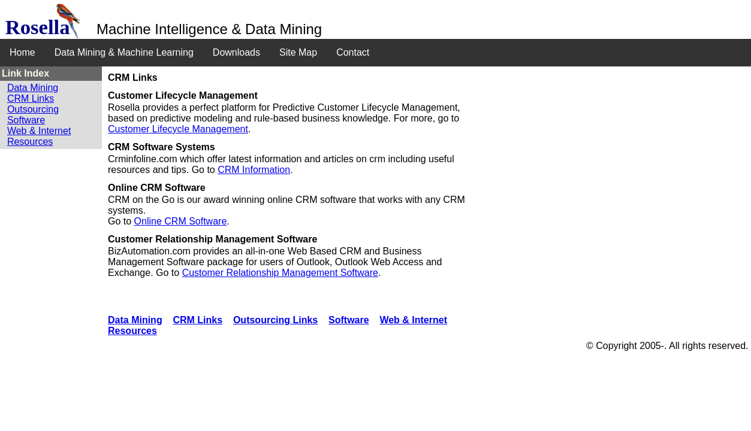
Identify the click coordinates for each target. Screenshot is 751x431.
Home (22, 52)
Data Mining (32, 88)
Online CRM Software (180, 221)
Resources (30, 141)
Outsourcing (33, 109)
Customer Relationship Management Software (280, 273)
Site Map (298, 52)
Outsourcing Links (275, 320)
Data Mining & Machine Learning (124, 52)
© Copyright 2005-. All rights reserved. (667, 346)
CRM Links (30, 98)
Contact (352, 52)
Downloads (236, 52)
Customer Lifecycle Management (178, 129)
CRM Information (254, 170)
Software (26, 120)
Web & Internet (39, 131)
